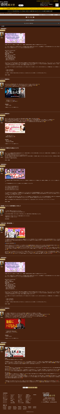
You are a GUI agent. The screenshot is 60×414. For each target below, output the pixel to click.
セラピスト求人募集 (41, 11)
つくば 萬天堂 (25, 407)
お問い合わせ (35, 11)
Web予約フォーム (28, 400)
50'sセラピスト (53, 8)
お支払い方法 (25, 11)
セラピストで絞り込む (29, 23)
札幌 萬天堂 (9, 406)
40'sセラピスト (47, 8)
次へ (36, 387)
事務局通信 (34, 394)
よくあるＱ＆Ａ (13, 399)
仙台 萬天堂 (34, 406)
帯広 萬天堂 (14, 406)
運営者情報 (27, 401)
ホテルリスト (10, 11)
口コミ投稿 (30, 11)
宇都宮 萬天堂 (15, 407)
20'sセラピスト (34, 8)
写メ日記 (12, 8)
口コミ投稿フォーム (28, 399)
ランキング (22, 8)
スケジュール (27, 8)
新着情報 (12, 400)
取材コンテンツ (20, 394)
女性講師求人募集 (49, 11)
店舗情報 (8, 8)
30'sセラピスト (40, 8)
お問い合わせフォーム (29, 398)
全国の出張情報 (13, 402)
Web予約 (15, 11)
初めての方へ (5, 394)
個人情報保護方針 (28, 402)
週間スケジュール (5, 398)
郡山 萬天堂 (4, 407)
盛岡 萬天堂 (24, 406)
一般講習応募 (27, 394)
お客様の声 (17, 8)
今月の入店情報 (5, 399)
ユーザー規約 (20, 399)
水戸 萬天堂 (19, 407)
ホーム (5, 8)
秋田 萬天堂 (29, 406)
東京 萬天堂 (34, 407)
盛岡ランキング (20, 400)
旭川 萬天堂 (4, 406)
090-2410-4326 (46, 3)
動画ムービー (12, 398)
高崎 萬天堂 (9, 407)
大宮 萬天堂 (29, 407)
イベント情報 (12, 401)
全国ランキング (20, 401)
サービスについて (5, 395)
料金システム (19, 11)
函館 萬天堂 (19, 406)
